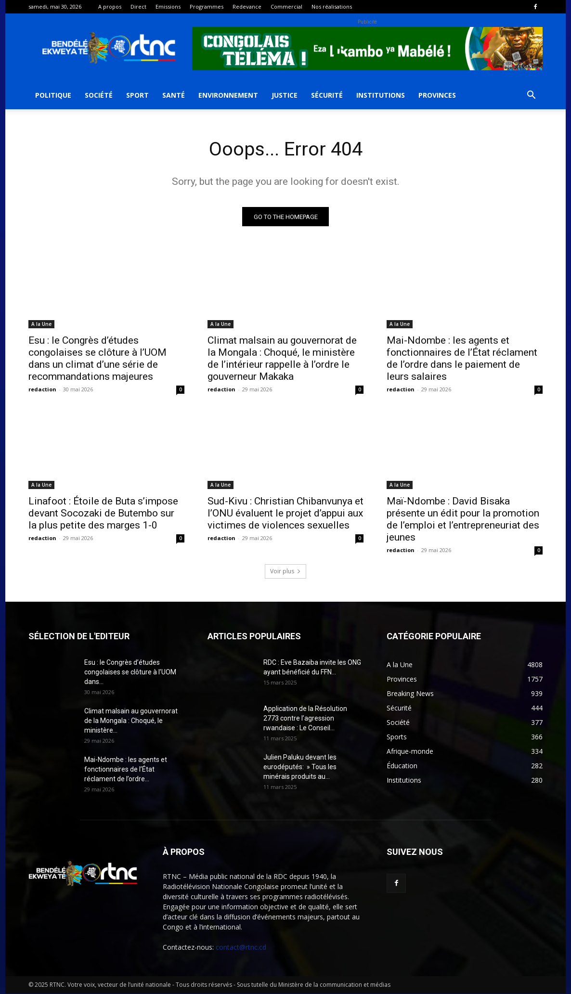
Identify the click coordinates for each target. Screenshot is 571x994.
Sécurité (327, 95)
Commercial (286, 6)
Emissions (168, 6)
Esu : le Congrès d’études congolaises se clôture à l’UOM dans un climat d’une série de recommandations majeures (97, 359)
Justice (285, 95)
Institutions (380, 95)
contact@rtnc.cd (241, 947)
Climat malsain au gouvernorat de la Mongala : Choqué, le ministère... (131, 721)
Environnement (228, 95)
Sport (137, 95)
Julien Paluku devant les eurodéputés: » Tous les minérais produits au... (300, 767)
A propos (109, 6)
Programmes (206, 6)
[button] (531, 96)
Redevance (247, 6)
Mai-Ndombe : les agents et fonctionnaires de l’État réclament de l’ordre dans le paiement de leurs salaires (462, 359)
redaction (42, 389)
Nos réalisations (331, 6)
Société (99, 95)
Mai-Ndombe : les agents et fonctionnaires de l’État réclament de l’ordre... (125, 769)
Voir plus (285, 572)
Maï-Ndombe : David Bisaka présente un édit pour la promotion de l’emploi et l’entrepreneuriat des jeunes (463, 519)
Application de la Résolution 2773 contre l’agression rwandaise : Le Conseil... (305, 718)
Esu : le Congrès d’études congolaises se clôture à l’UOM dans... (130, 672)
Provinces (437, 95)
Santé (173, 95)
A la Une (41, 324)
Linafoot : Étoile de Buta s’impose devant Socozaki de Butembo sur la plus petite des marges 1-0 (103, 513)
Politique (53, 95)
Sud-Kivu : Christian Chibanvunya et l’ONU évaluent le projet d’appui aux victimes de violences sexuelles (285, 513)
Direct (138, 6)
